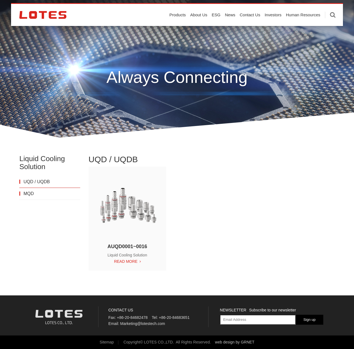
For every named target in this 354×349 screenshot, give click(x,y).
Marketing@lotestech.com (142, 323)
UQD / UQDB (37, 181)
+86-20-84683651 (174, 317)
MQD (29, 193)
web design (225, 342)
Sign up (309, 319)
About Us (198, 25)
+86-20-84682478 (132, 317)
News (230, 25)
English (319, 8)
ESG (216, 25)
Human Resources (303, 25)
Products (178, 25)
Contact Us (250, 25)
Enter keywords (332, 25)
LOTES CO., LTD (43, 26)
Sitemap (107, 342)
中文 (335, 8)
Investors (273, 25)
